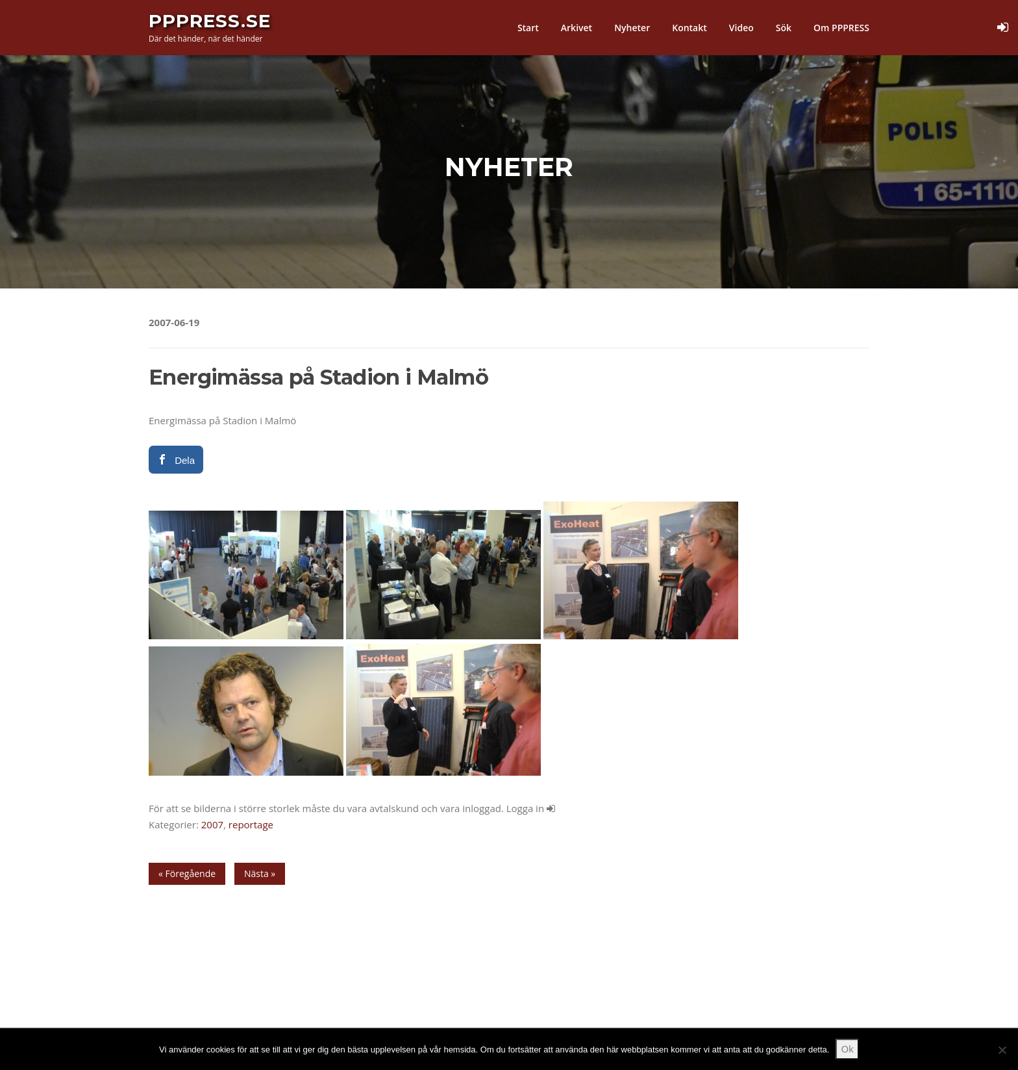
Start (528, 27)
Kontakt (689, 27)
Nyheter (632, 27)
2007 (212, 824)
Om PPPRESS (841, 27)
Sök (783, 27)
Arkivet (576, 27)
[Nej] (1001, 1049)
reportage (251, 824)
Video (741, 27)
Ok (847, 1048)
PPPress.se (210, 21)
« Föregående (187, 873)
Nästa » (259, 873)
